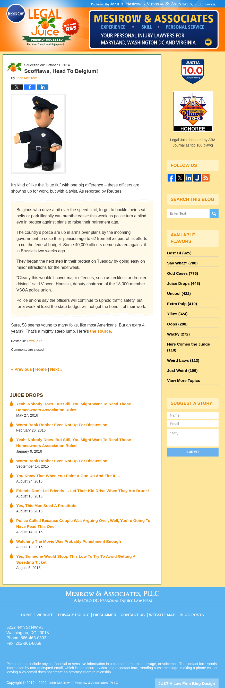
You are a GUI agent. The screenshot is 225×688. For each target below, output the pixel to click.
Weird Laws (181, 345)
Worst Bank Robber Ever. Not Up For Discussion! (58, 422)
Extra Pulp (34, 341)
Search (214, 213)
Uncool (178, 290)
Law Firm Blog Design (194, 670)
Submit (192, 434)
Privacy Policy (77, 598)
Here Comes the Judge (191, 336)
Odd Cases (181, 271)
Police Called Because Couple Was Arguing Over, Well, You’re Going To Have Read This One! (82, 517)
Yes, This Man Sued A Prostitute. (44, 500)
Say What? (181, 262)
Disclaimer (106, 598)
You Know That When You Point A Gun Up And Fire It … (63, 471)
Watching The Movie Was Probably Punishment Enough (64, 534)
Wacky (177, 327)
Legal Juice (43, 25)
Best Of (178, 253)
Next (56, 369)
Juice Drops (24, 394)
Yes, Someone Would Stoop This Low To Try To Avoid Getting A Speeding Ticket (84, 549)
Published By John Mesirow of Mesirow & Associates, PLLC (154, 25)
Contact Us (134, 598)
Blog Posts (191, 598)
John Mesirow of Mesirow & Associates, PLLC (85, 669)
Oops (176, 317)
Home (41, 369)
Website (49, 598)
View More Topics (182, 364)
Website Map (162, 598)
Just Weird (181, 354)
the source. (101, 331)
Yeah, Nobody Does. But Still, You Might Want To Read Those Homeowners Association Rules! (80, 405)
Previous (21, 369)
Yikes (176, 308)
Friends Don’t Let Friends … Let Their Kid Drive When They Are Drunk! (76, 486)
